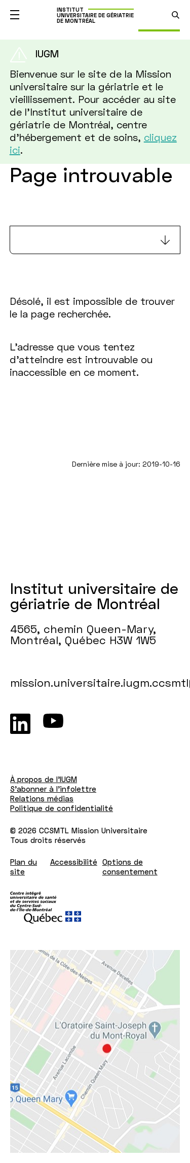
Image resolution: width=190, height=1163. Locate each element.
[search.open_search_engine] (175, 15)
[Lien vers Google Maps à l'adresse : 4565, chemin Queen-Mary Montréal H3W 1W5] (95, 1051)
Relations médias (41, 798)
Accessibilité (73, 861)
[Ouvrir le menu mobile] (14, 14)
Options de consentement (130, 866)
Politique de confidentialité (61, 808)
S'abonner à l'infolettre (53, 788)
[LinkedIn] (20, 724)
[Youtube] (53, 724)
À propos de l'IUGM (43, 779)
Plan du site (23, 866)
